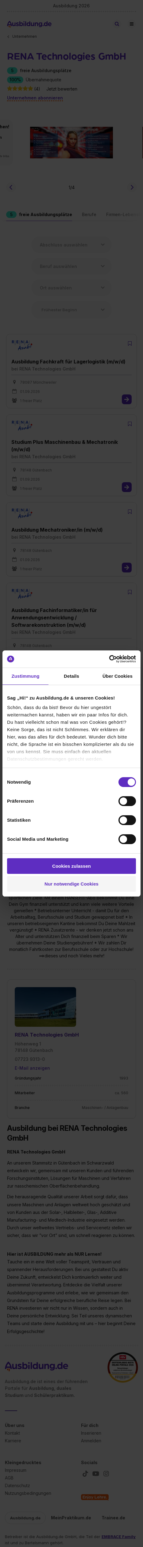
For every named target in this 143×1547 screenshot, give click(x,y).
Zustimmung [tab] (26, 676)
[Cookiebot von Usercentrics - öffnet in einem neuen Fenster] (109, 659)
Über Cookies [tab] (117, 676)
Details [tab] (71, 676)
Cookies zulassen (71, 866)
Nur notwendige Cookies (71, 883)
